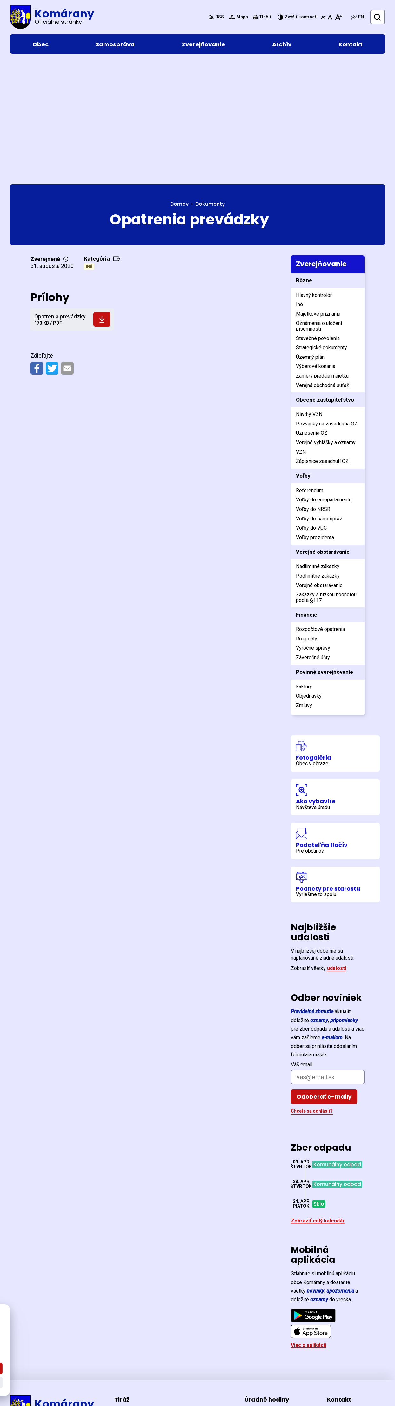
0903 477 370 (342, 1352)
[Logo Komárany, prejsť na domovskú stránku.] (52, 17)
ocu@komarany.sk (349, 1360)
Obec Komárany (185, 1389)
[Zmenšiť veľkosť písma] (323, 17)
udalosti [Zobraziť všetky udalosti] (336, 848)
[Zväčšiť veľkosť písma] (338, 17)
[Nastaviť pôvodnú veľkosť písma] (330, 17)
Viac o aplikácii (308, 1225)
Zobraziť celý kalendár (318, 1100)
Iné (89, 146)
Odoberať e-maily (324, 976)
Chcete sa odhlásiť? (312, 990)
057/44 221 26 (343, 1345)
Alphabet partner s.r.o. (97, 1389)
